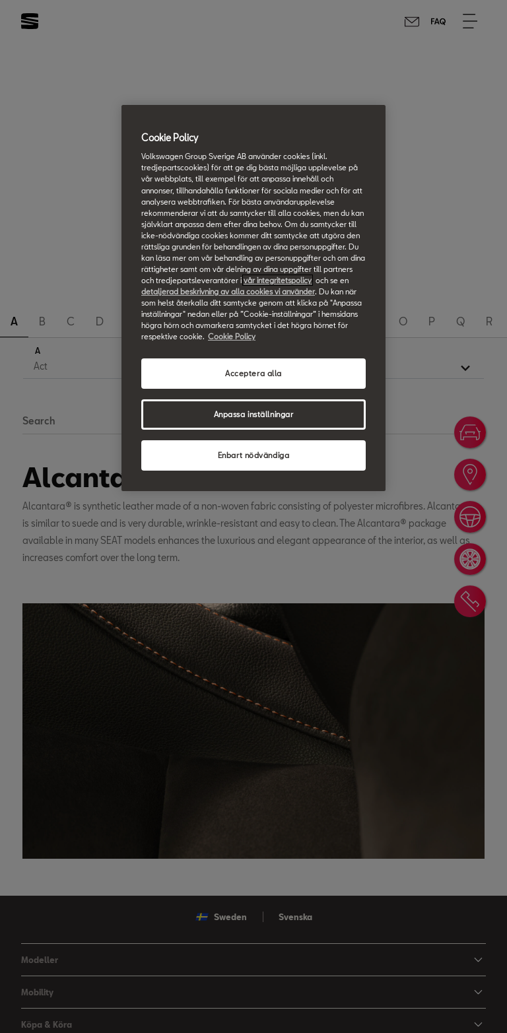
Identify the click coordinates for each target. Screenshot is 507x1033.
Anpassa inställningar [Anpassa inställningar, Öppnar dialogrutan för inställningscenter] (254, 414)
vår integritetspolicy (278, 280)
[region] (253, 298)
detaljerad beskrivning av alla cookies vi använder (228, 291)
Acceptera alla (253, 373)
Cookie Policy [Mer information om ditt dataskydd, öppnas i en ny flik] (231, 336)
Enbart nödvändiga (254, 455)
